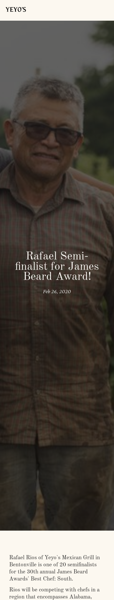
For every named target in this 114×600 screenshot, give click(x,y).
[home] (14, 9)
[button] (103, 9)
